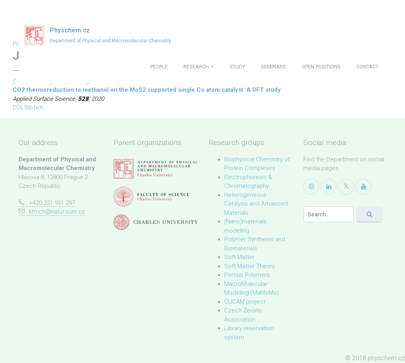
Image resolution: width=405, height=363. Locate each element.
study (237, 67)
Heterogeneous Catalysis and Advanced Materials (256, 203)
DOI (17, 107)
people (159, 67)
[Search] (328, 214)
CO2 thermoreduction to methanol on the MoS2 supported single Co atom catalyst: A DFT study (147, 89)
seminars (273, 67)
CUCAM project (244, 301)
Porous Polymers (247, 274)
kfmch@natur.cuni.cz (57, 211)
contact (367, 67)
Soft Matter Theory (249, 266)
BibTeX (34, 107)
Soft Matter (239, 257)
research (197, 67)
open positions (321, 67)
